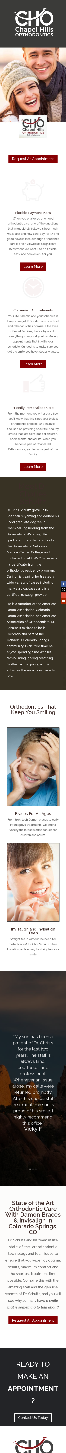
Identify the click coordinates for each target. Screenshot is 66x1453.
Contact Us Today (33, 1418)
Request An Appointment (33, 159)
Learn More (33, 266)
